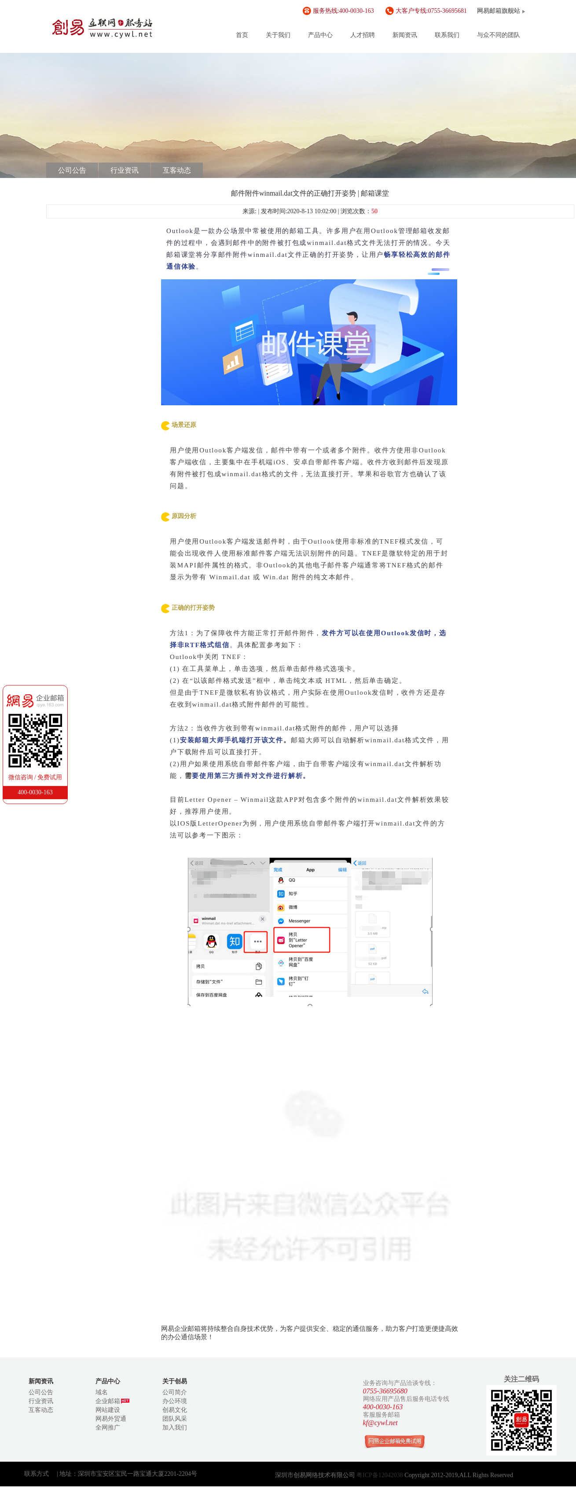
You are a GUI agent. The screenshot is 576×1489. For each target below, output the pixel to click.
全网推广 (107, 1427)
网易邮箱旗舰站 (498, 10)
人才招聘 (362, 35)
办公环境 (174, 1401)
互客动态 (177, 170)
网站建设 (107, 1410)
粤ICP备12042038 (380, 1475)
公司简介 (174, 1392)
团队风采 (174, 1418)
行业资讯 (124, 170)
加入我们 (174, 1427)
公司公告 (72, 170)
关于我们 (278, 35)
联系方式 (36, 1473)
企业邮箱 (112, 1401)
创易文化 (174, 1410)
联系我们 (447, 35)
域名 (101, 1392)
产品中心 (320, 35)
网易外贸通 (110, 1418)
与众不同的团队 (498, 35)
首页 (242, 35)
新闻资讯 (405, 35)
